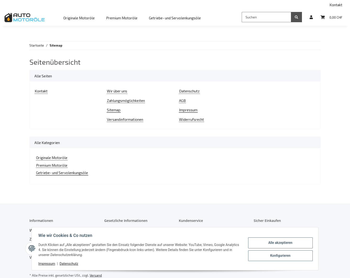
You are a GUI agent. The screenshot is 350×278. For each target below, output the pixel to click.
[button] (311, 17)
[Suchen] (266, 17)
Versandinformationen (125, 119)
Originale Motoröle (51, 157)
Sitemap (113, 109)
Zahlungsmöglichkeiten (126, 100)
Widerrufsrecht (191, 119)
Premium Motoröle (51, 165)
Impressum (188, 109)
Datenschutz (189, 91)
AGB (182, 100)
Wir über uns (117, 91)
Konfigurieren (279, 255)
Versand (96, 275)
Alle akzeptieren (279, 243)
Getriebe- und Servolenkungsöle (62, 172)
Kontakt (335, 4)
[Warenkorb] (331, 17)
